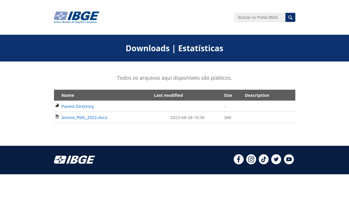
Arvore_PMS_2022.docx (85, 117)
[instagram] (251, 162)
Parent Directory (78, 106)
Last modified (168, 95)
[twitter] (276, 162)
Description (257, 95)
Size (228, 95)
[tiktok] (264, 162)
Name (68, 95)
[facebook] (239, 162)
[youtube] (289, 162)
